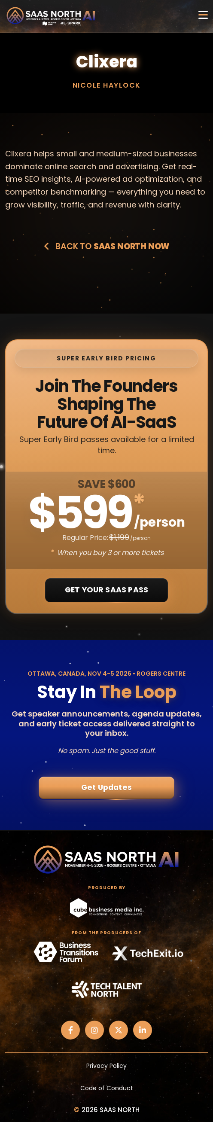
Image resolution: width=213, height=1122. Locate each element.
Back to (106, 246)
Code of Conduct (106, 1088)
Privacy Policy (106, 1065)
